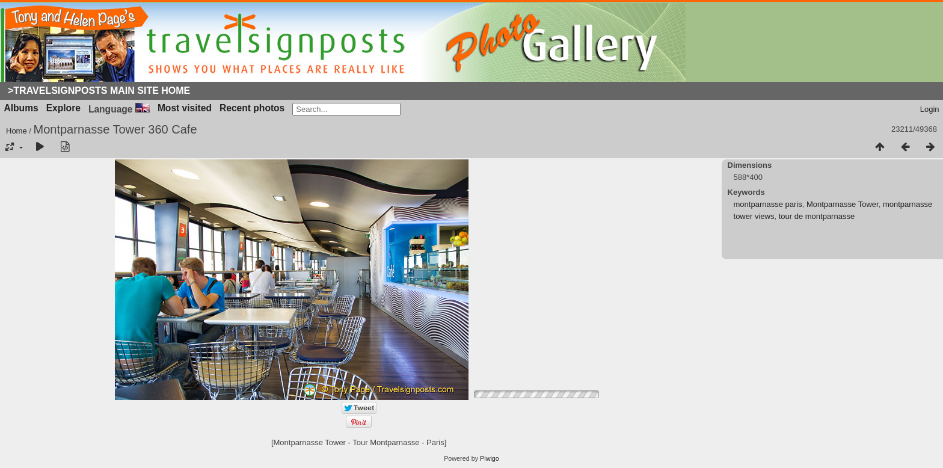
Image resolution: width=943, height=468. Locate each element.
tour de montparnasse (817, 216)
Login (929, 109)
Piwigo (489, 458)
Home (16, 130)
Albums (21, 108)
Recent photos (252, 108)
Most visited (185, 108)
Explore (63, 108)
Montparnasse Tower (842, 204)
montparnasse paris (768, 204)
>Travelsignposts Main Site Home (99, 90)
